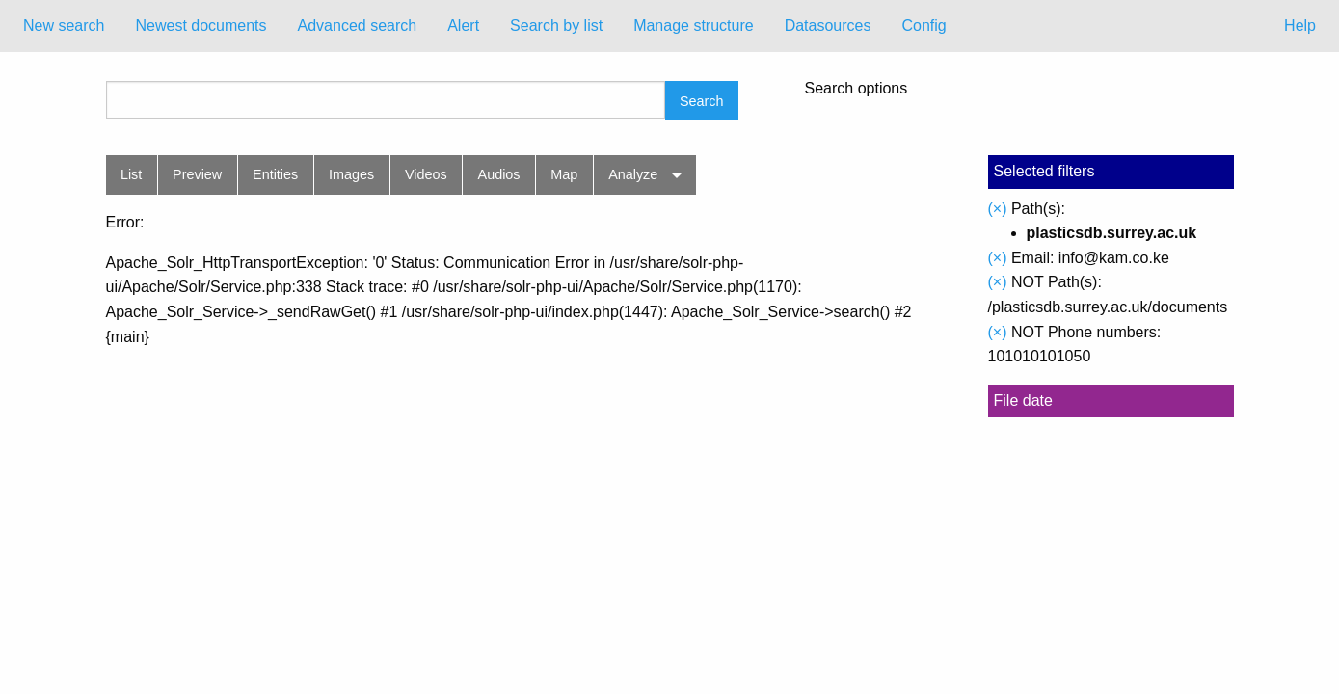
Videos (426, 174)
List (131, 174)
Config (923, 25)
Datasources (828, 25)
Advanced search (357, 25)
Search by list (556, 25)
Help (1300, 25)
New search (63, 25)
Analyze (632, 174)
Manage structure (693, 25)
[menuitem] (64, 26)
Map (563, 174)
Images (351, 174)
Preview (197, 174)
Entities (275, 174)
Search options (856, 88)
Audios (499, 174)
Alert (463, 25)
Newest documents (200, 25)
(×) (997, 208)
